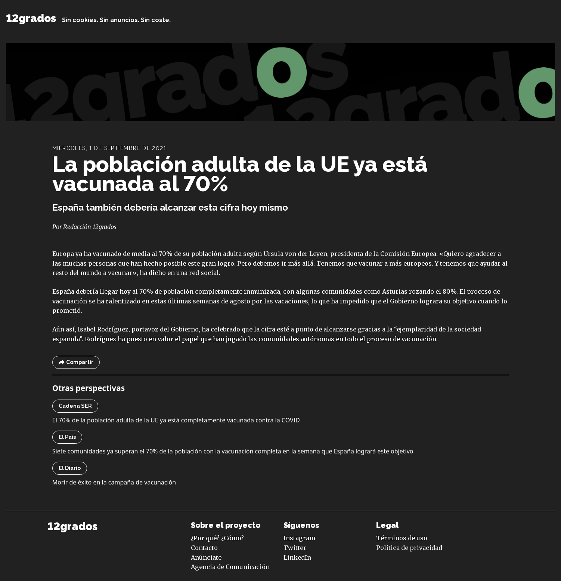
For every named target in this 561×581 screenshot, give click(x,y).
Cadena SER (75, 406)
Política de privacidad (409, 547)
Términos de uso (401, 538)
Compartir (76, 362)
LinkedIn (297, 557)
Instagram (299, 538)
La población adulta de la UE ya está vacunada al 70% (240, 174)
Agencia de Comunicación (230, 567)
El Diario (70, 468)
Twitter (294, 547)
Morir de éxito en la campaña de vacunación (114, 482)
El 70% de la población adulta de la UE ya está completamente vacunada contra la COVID (176, 420)
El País (67, 437)
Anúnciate (206, 557)
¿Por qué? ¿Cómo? (217, 538)
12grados (31, 18)
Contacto (204, 547)
